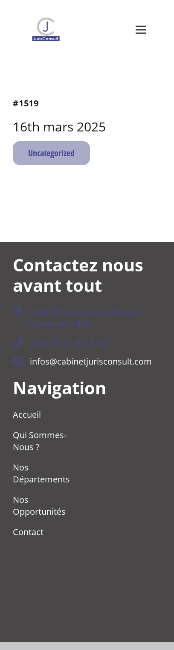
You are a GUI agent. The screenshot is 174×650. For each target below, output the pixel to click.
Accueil (27, 414)
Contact (28, 531)
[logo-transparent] (46, 30)
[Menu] (141, 29)
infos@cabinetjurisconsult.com (91, 361)
